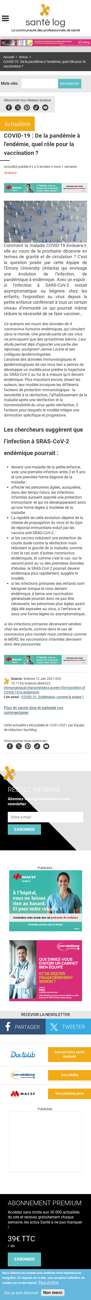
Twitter (18, 106)
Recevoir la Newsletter (45, 1014)
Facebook (9, 106)
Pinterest (27, 106)
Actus (23, 57)
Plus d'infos (48, 1282)
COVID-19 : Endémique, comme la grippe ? (52, 697)
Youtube (46, 745)
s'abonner (24, 1259)
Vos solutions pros (69, 1093)
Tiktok (36, 106)
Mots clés (9, 83)
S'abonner (24, 829)
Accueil (8, 57)
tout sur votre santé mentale (69, 1054)
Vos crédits (69, 1075)
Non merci (52, 1293)
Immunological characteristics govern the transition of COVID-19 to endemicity (44, 690)
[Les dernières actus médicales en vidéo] (45, 1171)
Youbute (45, 106)
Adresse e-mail (21, 809)
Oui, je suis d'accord (21, 1293)
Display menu (5, 18)
